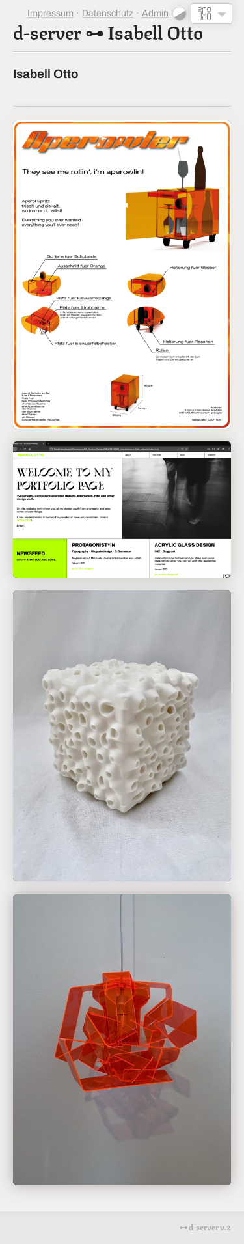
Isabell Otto (155, 31)
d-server (47, 31)
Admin (155, 13)
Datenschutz (107, 13)
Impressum (50, 13)
